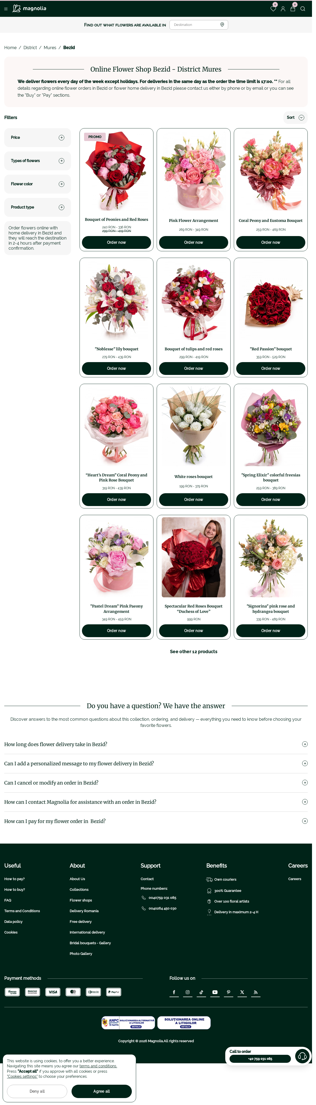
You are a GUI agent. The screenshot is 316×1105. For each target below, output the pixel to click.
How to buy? (14, 931)
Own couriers (221, 920)
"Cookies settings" (22, 1076)
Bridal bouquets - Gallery (90, 984)
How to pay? (14, 920)
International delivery (87, 973)
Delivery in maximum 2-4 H (232, 953)
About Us (77, 920)
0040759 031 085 (158, 939)
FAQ (7, 941)
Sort (295, 117)
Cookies (10, 973)
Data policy (13, 963)
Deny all (37, 1091)
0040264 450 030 (158, 949)
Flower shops (81, 941)
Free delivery (81, 963)
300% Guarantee (223, 932)
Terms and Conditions (22, 952)
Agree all (101, 1091)
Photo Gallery (81, 995)
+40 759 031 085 (260, 1059)
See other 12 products (193, 651)
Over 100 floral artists (227, 943)
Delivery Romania (84, 952)
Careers (294, 920)
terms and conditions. (98, 1066)
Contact (147, 920)
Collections (79, 931)
